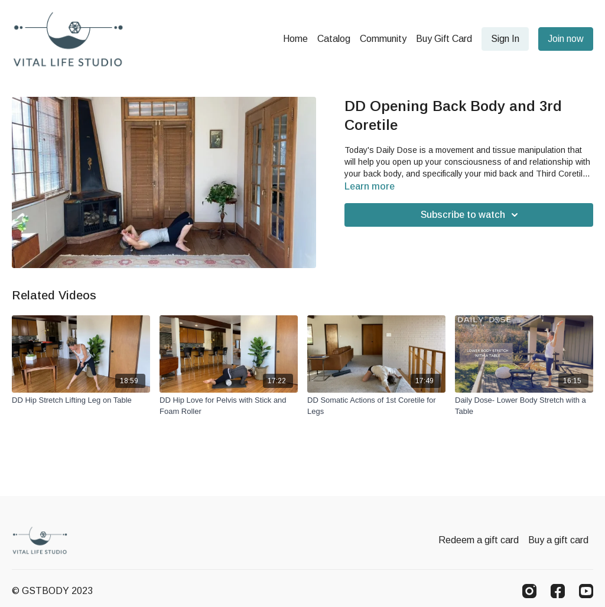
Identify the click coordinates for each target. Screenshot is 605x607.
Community (383, 39)
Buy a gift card (558, 540)
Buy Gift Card (444, 39)
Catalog (333, 39)
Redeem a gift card (478, 540)
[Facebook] (558, 591)
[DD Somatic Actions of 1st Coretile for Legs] (376, 405)
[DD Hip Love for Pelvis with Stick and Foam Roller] (229, 405)
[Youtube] (586, 591)
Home (295, 39)
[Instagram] (529, 591)
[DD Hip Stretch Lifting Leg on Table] (81, 400)
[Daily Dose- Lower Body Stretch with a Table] (524, 405)
